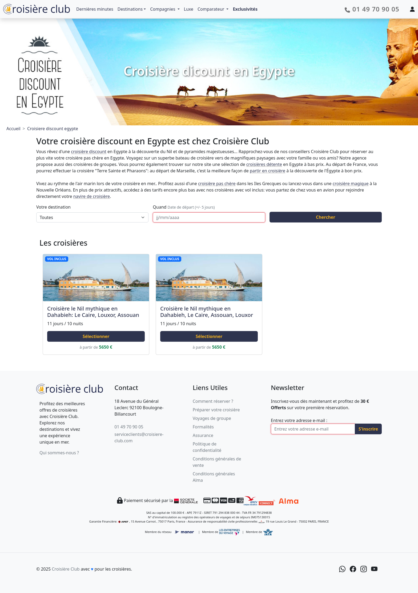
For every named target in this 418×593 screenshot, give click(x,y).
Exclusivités (245, 9)
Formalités (203, 427)
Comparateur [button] (211, 9)
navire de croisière (91, 196)
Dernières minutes (94, 9)
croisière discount (88, 151)
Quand (184, 207)
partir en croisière (267, 171)
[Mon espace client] (412, 9)
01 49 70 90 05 (128, 427)
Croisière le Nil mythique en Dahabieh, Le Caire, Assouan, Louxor (206, 312)
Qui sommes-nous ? (59, 453)
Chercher (325, 217)
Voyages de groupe (212, 418)
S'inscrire (368, 429)
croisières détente (264, 164)
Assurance (203, 435)
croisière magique (351, 183)
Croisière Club (65, 569)
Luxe (188, 9)
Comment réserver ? (213, 401)
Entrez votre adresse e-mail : (299, 420)
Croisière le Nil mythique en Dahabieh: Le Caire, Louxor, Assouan (93, 312)
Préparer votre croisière (216, 410)
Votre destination (53, 207)
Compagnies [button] (163, 9)
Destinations (130, 9)
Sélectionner (96, 336)
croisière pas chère (217, 183)
